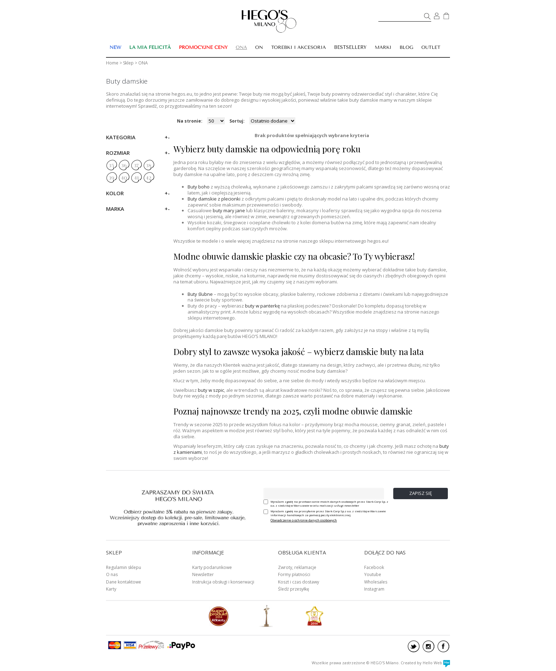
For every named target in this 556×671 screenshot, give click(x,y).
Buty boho (199, 187)
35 (111, 166)
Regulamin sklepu (123, 567)
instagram (428, 646)
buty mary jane (229, 210)
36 (124, 166)
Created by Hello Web (425, 662)
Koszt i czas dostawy (298, 582)
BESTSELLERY (350, 47)
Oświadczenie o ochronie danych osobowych (304, 520)
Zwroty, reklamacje (297, 567)
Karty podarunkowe (212, 567)
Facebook (374, 567)
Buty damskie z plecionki (214, 199)
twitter (413, 646)
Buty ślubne (200, 294)
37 (136, 166)
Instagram (374, 589)
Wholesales (375, 582)
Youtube (372, 574)
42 (148, 178)
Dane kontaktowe (123, 582)
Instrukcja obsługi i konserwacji (223, 582)
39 (111, 178)
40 (124, 178)
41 (136, 178)
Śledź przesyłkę (293, 589)
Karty (111, 589)
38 (148, 166)
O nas (112, 574)
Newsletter (203, 574)
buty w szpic (211, 390)
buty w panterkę (262, 306)
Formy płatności (294, 574)
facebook (443, 646)
